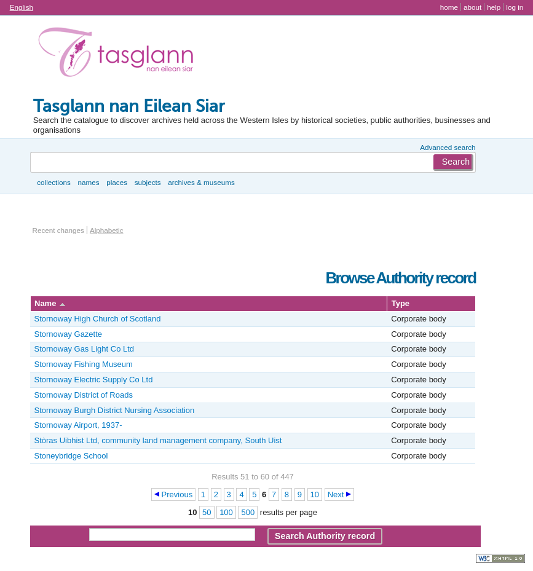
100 (226, 512)
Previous (177, 494)
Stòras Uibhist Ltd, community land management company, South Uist (158, 440)
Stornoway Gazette (68, 334)
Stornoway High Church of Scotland (97, 318)
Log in (514, 7)
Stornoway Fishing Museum (83, 364)
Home (449, 7)
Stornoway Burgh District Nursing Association (114, 410)
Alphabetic (107, 230)
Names (88, 182)
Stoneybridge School (71, 455)
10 (314, 494)
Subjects (148, 182)
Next (336, 494)
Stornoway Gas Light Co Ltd (84, 348)
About (472, 7)
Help (493, 7)
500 (248, 512)
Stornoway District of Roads (83, 395)
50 (206, 512)
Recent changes (58, 230)
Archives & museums (201, 182)
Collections (54, 182)
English (21, 7)
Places (116, 182)
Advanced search (447, 147)
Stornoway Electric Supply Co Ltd (93, 379)
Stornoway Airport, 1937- (78, 425)
